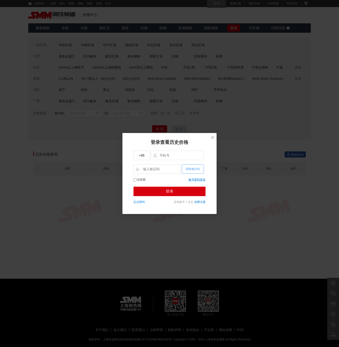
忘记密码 (139, 202)
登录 (169, 191)
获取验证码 (193, 169)
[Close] (213, 139)
